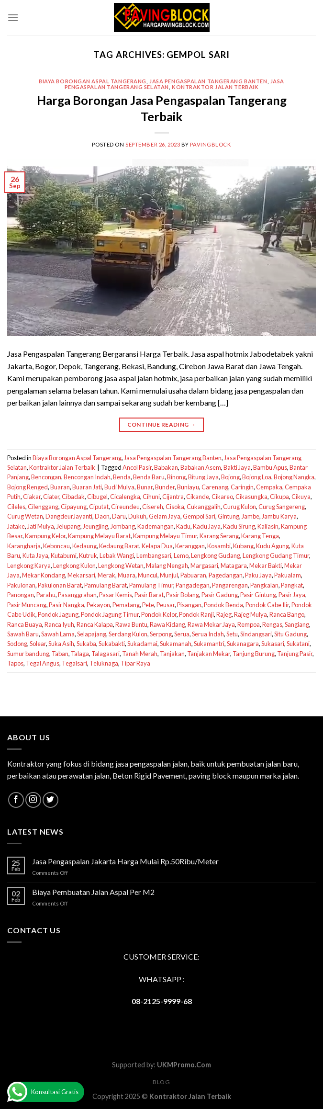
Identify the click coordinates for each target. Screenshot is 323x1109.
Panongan (20, 595)
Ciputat (99, 506)
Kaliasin (267, 526)
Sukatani (298, 643)
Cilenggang (43, 506)
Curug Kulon (239, 506)
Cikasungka (251, 496)
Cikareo (222, 496)
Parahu (46, 595)
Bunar (145, 487)
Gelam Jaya (164, 516)
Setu (232, 634)
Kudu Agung (272, 546)
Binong (176, 477)
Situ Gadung (290, 634)
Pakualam (287, 575)
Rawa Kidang (167, 624)
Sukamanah (175, 643)
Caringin (242, 487)
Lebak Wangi (117, 555)
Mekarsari (81, 575)
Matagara (234, 565)
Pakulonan (21, 585)
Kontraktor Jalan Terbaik (215, 87)
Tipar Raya (135, 663)
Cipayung (74, 506)
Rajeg (224, 614)
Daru (119, 516)
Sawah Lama (58, 634)
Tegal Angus (42, 663)
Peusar (165, 605)
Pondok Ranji (196, 614)
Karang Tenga (260, 536)
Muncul (147, 575)
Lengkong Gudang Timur (276, 555)
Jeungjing (95, 526)
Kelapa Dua (157, 546)
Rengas (272, 624)
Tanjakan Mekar (208, 653)
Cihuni (151, 496)
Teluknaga (103, 663)
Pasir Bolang (182, 595)
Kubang (243, 546)
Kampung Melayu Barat (99, 536)
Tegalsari (74, 663)
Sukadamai (142, 643)
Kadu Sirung (239, 526)
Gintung (228, 516)
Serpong (161, 634)
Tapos (15, 663)
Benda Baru (149, 477)
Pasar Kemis (115, 595)
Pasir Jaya (291, 595)
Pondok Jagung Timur (110, 614)
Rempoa (248, 624)
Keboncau (56, 546)
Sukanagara (243, 643)
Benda (122, 477)
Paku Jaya (258, 575)
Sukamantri (209, 643)
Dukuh (137, 516)
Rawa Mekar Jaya (211, 624)
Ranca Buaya (24, 624)
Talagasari (105, 653)
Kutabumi (64, 555)
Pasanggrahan (77, 595)
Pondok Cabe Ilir (267, 605)
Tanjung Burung (254, 653)
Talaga (80, 653)
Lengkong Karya (29, 565)
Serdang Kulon (128, 634)
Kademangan (155, 526)
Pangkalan (264, 585)
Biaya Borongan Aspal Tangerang (92, 81)
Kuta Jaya (35, 555)
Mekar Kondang (43, 575)
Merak (106, 575)
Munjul (169, 575)
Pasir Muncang (26, 605)
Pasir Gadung (219, 595)
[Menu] (13, 17)
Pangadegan (193, 585)
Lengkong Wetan (121, 565)
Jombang (123, 526)
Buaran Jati (87, 487)
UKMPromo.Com (184, 1065)
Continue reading (161, 424)
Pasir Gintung (258, 595)
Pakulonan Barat (60, 585)
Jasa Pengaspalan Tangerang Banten (208, 81)
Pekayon (98, 605)
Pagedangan (226, 575)
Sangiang (297, 624)
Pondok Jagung (58, 614)
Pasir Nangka (66, 605)
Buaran (60, 487)
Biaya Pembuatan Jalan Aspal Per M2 (93, 891)
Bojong (230, 477)
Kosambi (219, 546)
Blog (161, 1082)
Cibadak (73, 496)
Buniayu (188, 487)
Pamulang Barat (105, 585)
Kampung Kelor (45, 536)
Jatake (16, 526)
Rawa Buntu (131, 624)
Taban (60, 653)
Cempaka (269, 487)
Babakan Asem (200, 467)
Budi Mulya (119, 487)
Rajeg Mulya (250, 614)
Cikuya (301, 496)
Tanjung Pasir (294, 653)
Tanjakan (172, 653)
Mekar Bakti (265, 565)
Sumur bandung (28, 653)
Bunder (165, 487)
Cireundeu (125, 506)
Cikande (197, 496)
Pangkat (292, 585)
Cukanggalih (204, 506)
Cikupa (279, 496)
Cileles (16, 506)
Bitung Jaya (203, 477)
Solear (38, 643)
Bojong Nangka (294, 477)
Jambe (250, 516)
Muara (126, 575)
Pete (148, 605)
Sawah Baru (23, 634)
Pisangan (189, 605)
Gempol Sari (199, 516)
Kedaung (84, 546)
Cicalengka (125, 496)
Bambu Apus (270, 467)
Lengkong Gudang (215, 555)
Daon (102, 516)
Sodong (17, 643)
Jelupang (68, 526)
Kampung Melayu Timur (165, 536)
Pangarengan (230, 585)
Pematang (126, 605)
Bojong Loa (256, 477)
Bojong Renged (27, 487)
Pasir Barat (149, 595)
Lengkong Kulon (74, 565)
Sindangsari (256, 634)
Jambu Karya (279, 516)
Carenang (214, 487)
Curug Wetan (25, 516)
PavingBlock (210, 144)
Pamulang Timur (151, 585)
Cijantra (173, 496)
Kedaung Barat (119, 546)
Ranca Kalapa (95, 624)
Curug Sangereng (281, 506)
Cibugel (97, 496)
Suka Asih (61, 643)
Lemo (181, 555)
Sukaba (86, 643)
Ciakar (32, 496)
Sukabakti (112, 643)
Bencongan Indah (87, 477)
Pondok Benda (223, 605)
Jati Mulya (40, 526)
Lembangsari (153, 555)
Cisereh (152, 506)
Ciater (51, 496)
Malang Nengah (167, 565)
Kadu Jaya (207, 526)
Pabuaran (193, 575)
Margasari (204, 565)
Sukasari (272, 643)
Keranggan (190, 546)
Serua (181, 634)
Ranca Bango (286, 614)
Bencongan (46, 477)
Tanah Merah (139, 653)
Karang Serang (219, 536)
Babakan (166, 467)
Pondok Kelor (159, 614)
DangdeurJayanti (68, 516)
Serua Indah (208, 634)
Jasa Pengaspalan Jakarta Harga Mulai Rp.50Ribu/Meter (125, 861)
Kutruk (88, 555)
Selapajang (91, 634)
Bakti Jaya (237, 467)
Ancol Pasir (137, 467)
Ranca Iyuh (59, 624)
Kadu (183, 526)
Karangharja (24, 546)
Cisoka (175, 506)
